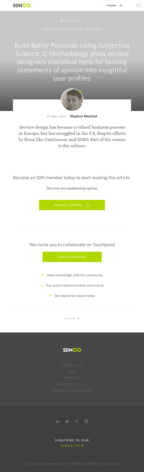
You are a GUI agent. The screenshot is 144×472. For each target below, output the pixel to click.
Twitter (67, 421)
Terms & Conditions (72, 390)
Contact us (72, 365)
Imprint (72, 378)
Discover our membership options (72, 188)
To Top (70, 318)
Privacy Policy (72, 384)
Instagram (86, 421)
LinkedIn (57, 421)
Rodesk (93, 463)
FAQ (72, 371)
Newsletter (70, 445)
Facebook (76, 421)
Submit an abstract (72, 257)
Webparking (110, 463)
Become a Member (72, 205)
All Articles (73, 20)
